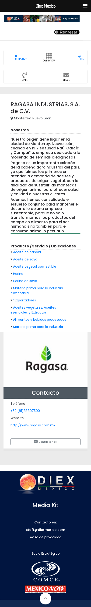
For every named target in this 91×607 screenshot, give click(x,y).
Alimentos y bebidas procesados (39, 319)
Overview (49, 58)
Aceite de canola (27, 252)
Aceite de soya (25, 259)
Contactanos (45, 442)
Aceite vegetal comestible (34, 266)
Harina (18, 273)
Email (66, 78)
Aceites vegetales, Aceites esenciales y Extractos (33, 310)
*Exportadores (24, 300)
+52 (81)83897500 (25, 410)
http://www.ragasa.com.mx (32, 425)
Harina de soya (25, 281)
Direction (21, 57)
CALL (25, 78)
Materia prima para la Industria (38, 326)
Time (81, 57)
